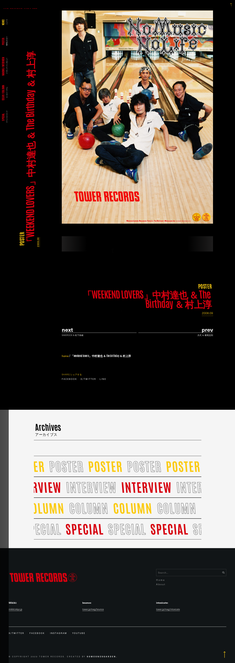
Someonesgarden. (102, 656)
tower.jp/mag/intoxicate (168, 609)
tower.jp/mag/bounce (93, 609)
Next (67, 329)
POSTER (21, 239)
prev (207, 329)
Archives (48, 428)
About (161, 584)
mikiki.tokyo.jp (15, 609)
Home (160, 580)
